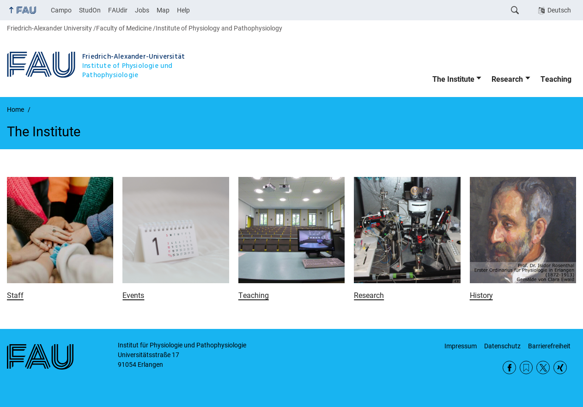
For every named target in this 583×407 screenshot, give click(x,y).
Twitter (543, 367)
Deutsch (559, 10)
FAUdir (118, 10)
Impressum (460, 346)
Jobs (142, 10)
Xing (560, 367)
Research (507, 79)
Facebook (509, 367)
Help (183, 10)
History (481, 295)
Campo (61, 10)
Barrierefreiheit (549, 346)
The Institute (453, 79)
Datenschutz (502, 346)
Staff (15, 295)
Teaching (555, 79)
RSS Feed (526, 367)
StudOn (90, 10)
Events (133, 295)
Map (163, 10)
